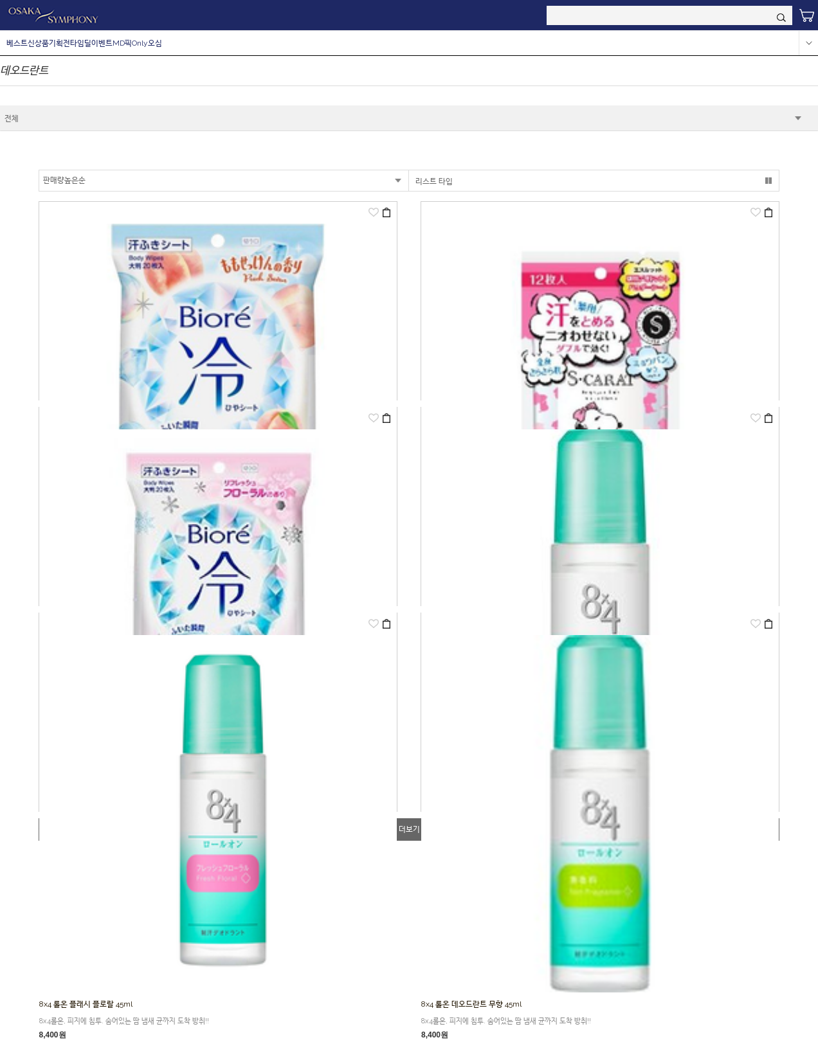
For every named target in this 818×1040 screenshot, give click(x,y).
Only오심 (147, 43)
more (808, 43)
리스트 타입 (434, 181)
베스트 (17, 43)
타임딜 (80, 43)
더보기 (409, 829)
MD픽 (122, 43)
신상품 (38, 43)
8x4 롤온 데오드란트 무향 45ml (471, 1004)
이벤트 (102, 43)
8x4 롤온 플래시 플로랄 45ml (85, 1004)
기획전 (59, 43)
